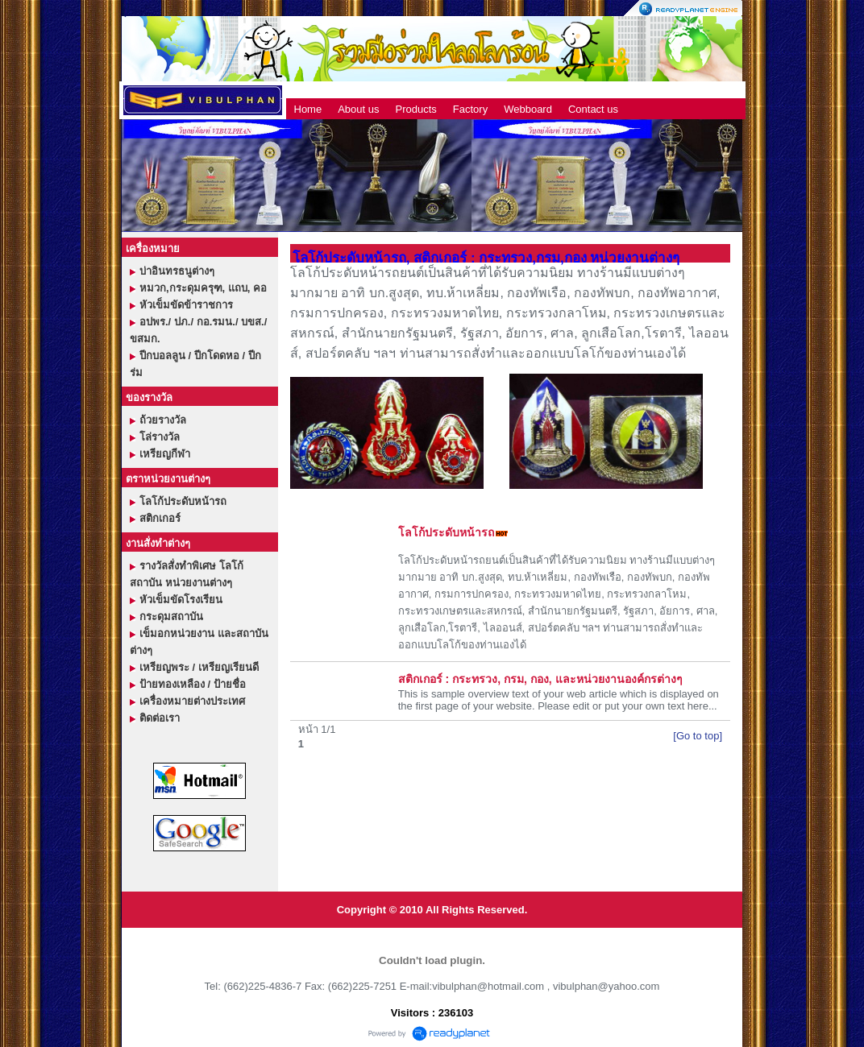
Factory (470, 109)
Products (416, 109)
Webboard (528, 109)
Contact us (593, 109)
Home (308, 109)
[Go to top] (697, 736)
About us (358, 109)
